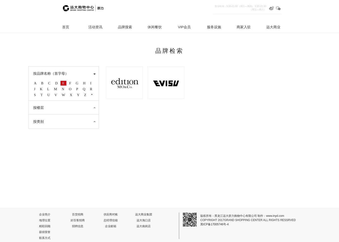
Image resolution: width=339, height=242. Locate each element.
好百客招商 (78, 220)
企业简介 (44, 214)
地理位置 (44, 220)
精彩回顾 (44, 226)
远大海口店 (144, 220)
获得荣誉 (44, 232)
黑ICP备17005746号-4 (214, 224)
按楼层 (38, 108)
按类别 (38, 121)
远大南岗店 (144, 226)
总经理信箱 (111, 220)
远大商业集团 (143, 214)
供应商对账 (111, 214)
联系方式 (44, 238)
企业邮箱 (110, 226)
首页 (65, 27)
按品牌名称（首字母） (51, 73)
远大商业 (273, 27)
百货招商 (77, 214)
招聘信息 (77, 226)
